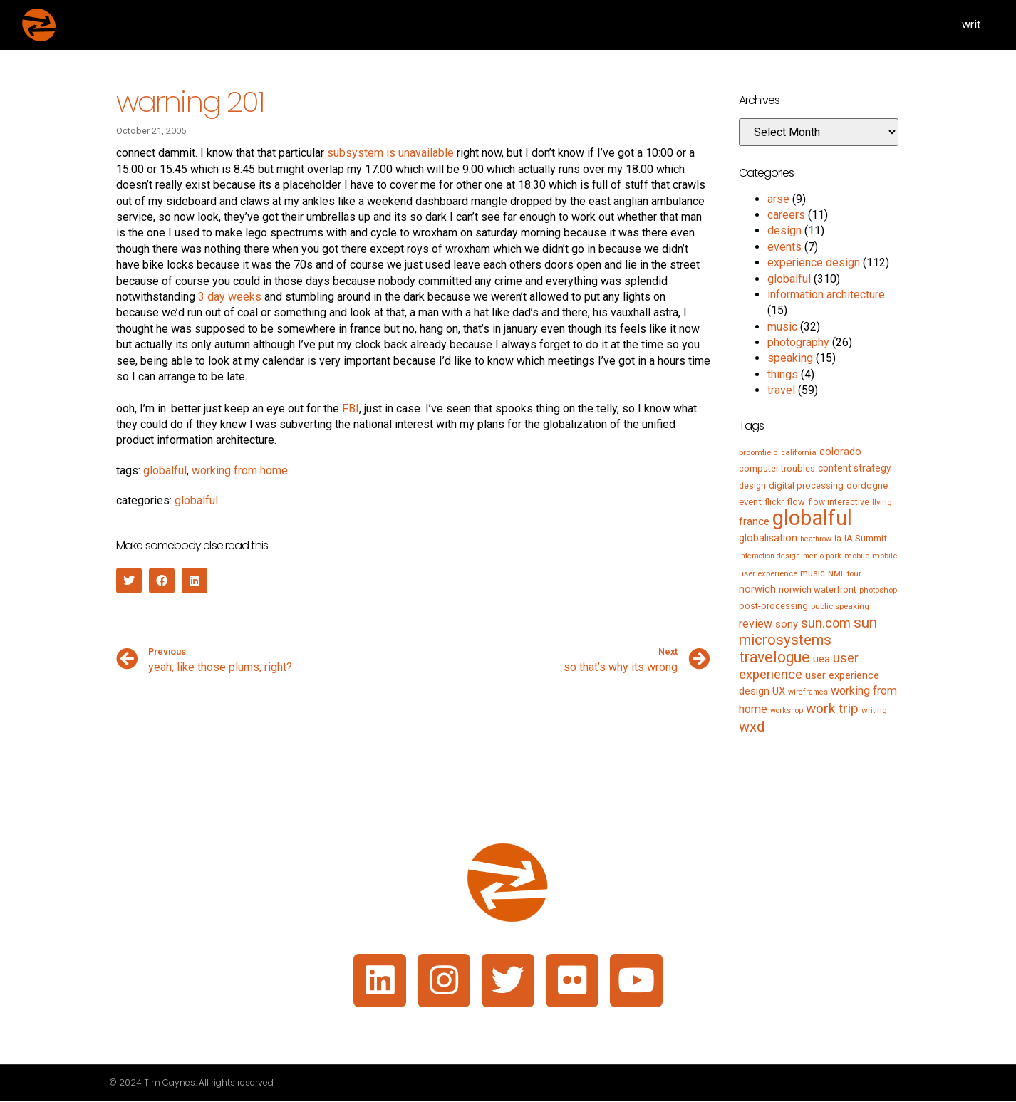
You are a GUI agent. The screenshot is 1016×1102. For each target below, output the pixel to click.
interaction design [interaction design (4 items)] (769, 556)
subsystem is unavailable (390, 153)
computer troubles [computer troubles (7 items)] (777, 468)
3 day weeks (229, 296)
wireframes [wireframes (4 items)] (808, 692)
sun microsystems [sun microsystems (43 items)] (808, 631)
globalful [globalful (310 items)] (812, 518)
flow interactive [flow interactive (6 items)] (838, 502)
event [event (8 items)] (750, 502)
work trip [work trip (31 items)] (832, 708)
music (782, 326)
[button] (129, 580)
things (782, 374)
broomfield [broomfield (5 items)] (758, 452)
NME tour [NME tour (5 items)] (844, 573)
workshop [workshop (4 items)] (786, 710)
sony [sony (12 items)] (786, 624)
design (784, 230)
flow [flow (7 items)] (796, 502)
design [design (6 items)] (752, 486)
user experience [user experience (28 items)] (799, 666)
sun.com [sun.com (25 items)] (826, 622)
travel (781, 390)
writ (971, 24)
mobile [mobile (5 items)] (856, 556)
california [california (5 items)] (799, 452)
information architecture (826, 294)
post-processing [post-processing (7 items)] (773, 606)
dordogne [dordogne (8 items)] (867, 485)
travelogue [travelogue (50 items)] (774, 657)
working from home (240, 470)
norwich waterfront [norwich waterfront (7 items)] (817, 589)
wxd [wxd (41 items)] (751, 726)
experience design (813, 262)
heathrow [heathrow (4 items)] (815, 539)
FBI (350, 408)
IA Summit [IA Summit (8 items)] (865, 538)
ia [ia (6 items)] (837, 539)
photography (798, 342)
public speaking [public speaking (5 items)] (840, 606)
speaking (790, 358)
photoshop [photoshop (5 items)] (878, 590)
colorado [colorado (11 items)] (840, 451)
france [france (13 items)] (754, 521)
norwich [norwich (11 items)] (757, 589)
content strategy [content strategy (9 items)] (854, 468)
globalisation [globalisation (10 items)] (768, 538)
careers (786, 215)
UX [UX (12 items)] (778, 691)
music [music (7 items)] (812, 573)
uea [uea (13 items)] (821, 659)
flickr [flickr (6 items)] (774, 502)
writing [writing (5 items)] (874, 710)
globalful (165, 470)
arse (778, 199)
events (784, 247)
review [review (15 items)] (755, 623)
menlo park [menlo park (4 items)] (822, 556)
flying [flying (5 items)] (882, 502)
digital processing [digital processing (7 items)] (806, 485)
